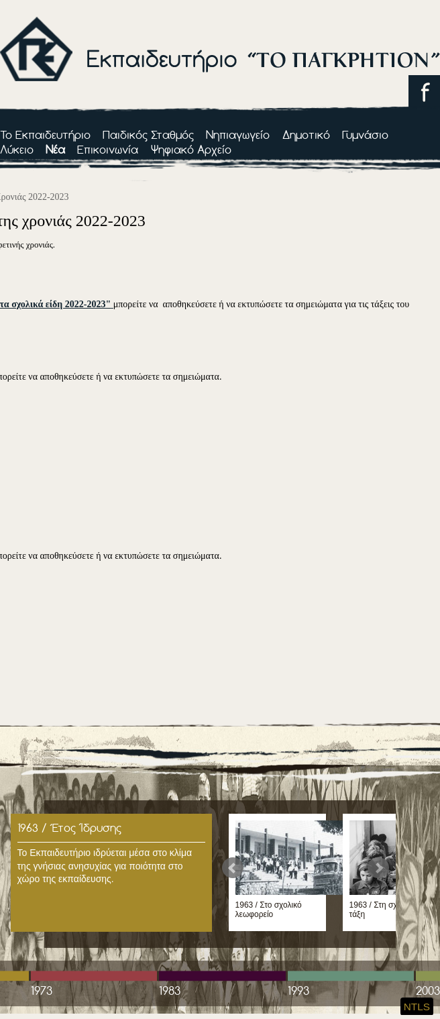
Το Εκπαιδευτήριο (45, 134)
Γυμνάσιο (365, 134)
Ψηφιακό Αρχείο (191, 149)
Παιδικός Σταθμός (148, 134)
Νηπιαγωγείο (238, 134)
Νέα (55, 149)
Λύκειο (17, 149)
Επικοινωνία (107, 149)
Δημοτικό (306, 134)
